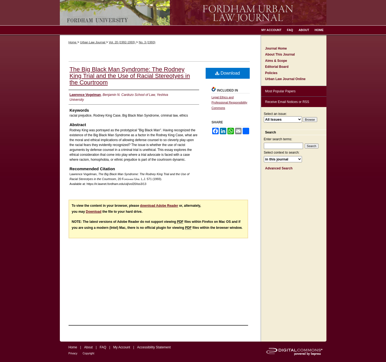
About (88, 347)
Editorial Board (277, 67)
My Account (121, 347)
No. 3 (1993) (147, 42)
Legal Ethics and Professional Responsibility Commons (229, 103)
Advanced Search (279, 168)
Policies (271, 73)
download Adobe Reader (159, 206)
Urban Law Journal (93, 42)
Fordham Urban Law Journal (193, 12)
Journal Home (276, 48)
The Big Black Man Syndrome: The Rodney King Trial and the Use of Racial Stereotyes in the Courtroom (130, 76)
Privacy (73, 353)
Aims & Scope (276, 61)
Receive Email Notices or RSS (287, 102)
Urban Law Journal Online (285, 79)
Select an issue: (275, 114)
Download (227, 73)
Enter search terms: (278, 139)
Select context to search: (281, 152)
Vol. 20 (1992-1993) (122, 42)
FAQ (103, 347)
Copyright (88, 353)
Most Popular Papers (280, 91)
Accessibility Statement (154, 347)
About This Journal (280, 54)
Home (73, 42)
